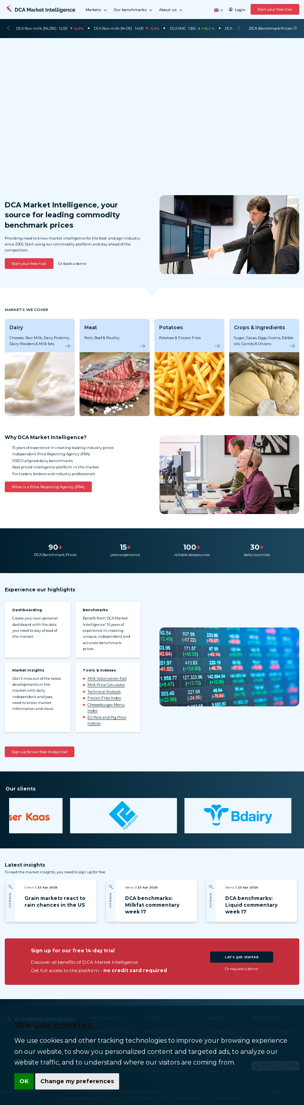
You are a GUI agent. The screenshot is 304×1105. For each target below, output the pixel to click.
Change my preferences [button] (75, 1081)
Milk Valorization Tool (107, 678)
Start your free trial (275, 9)
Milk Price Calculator (106, 685)
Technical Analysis (104, 691)
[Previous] (8, 28)
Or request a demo (241, 969)
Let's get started (241, 957)
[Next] (239, 28)
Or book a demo (72, 263)
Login (237, 10)
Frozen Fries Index (104, 698)
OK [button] (23, 1081)
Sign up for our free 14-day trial (39, 752)
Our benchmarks (133, 10)
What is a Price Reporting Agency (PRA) (48, 487)
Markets (96, 10)
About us (171, 10)
